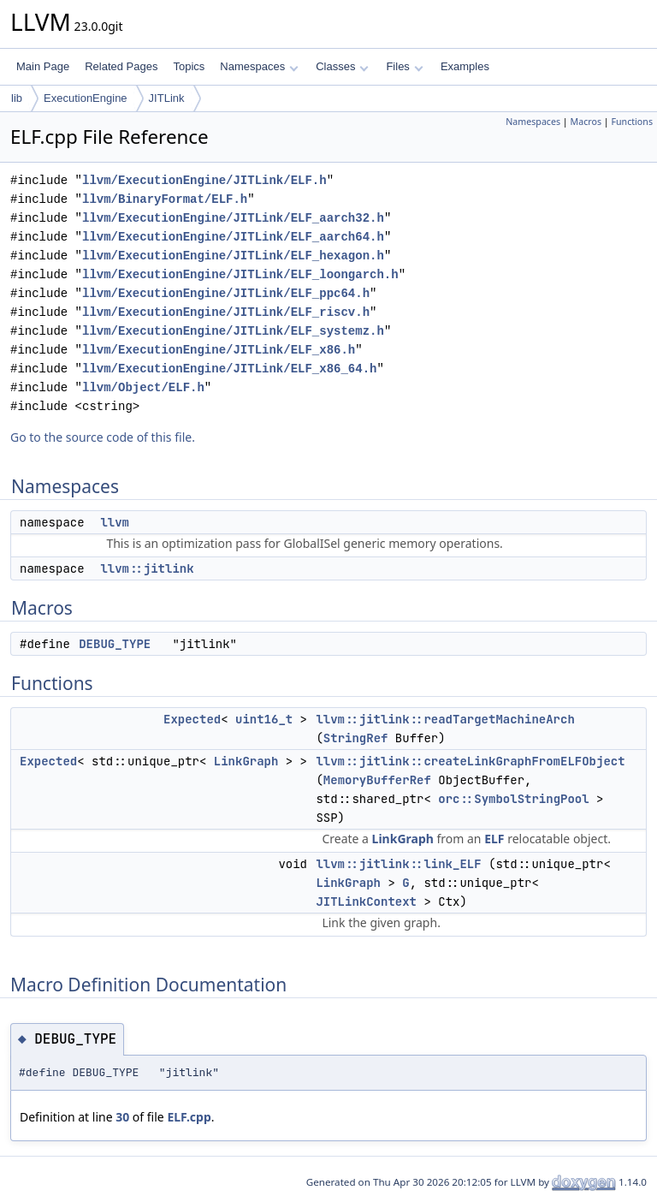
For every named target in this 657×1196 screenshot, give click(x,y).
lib (16, 98)
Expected (192, 719)
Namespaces (259, 66)
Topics (188, 66)
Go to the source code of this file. (102, 437)
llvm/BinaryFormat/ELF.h (164, 199)
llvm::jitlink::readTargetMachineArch (445, 719)
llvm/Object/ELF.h (143, 387)
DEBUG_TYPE (115, 644)
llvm (114, 522)
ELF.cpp (188, 1117)
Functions (632, 122)
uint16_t (264, 719)
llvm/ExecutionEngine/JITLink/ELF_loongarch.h (240, 274)
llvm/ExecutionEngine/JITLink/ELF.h (204, 180)
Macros (586, 122)
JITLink (167, 98)
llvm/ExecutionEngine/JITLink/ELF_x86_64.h (229, 368)
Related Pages (121, 66)
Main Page (42, 66)
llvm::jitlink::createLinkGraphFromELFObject (470, 761)
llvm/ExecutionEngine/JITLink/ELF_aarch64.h (233, 237)
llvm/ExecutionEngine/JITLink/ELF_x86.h (218, 350)
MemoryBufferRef (377, 780)
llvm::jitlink (146, 568)
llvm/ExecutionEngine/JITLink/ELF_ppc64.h (226, 293)
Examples (465, 66)
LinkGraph (246, 761)
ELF (494, 838)
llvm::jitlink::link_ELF (398, 864)
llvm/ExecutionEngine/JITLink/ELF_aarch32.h (233, 218)
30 (122, 1117)
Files (404, 66)
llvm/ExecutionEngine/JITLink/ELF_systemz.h (233, 331)
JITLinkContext (366, 901)
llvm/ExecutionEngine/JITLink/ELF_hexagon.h (233, 255)
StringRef (355, 738)
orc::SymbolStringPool (513, 798)
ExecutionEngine (85, 98)
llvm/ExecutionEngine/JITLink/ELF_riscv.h (226, 312)
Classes (342, 66)
